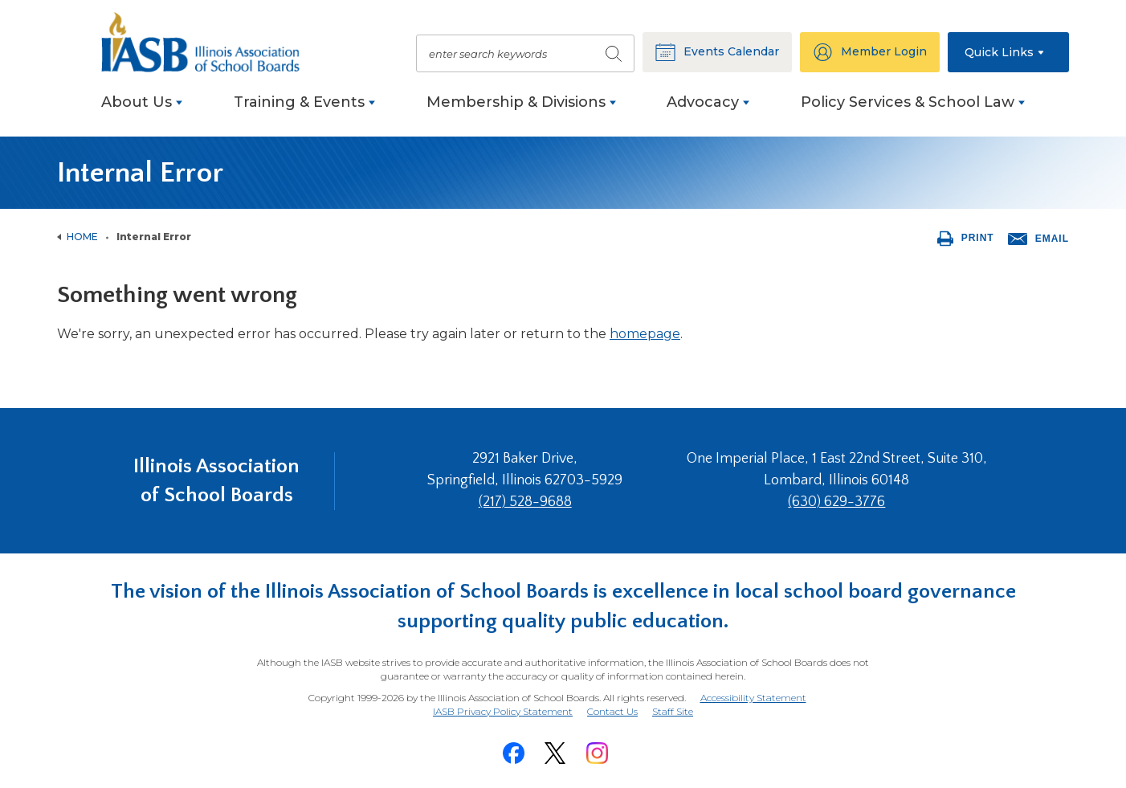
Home (82, 237)
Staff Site (672, 712)
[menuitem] (141, 110)
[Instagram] (597, 753)
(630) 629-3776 (836, 502)
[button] (1008, 52)
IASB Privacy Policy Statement (503, 711)
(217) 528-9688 (525, 502)
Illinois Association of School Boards (216, 481)
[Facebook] (513, 753)
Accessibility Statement (753, 698)
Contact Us (612, 711)
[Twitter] (555, 753)
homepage (645, 333)
